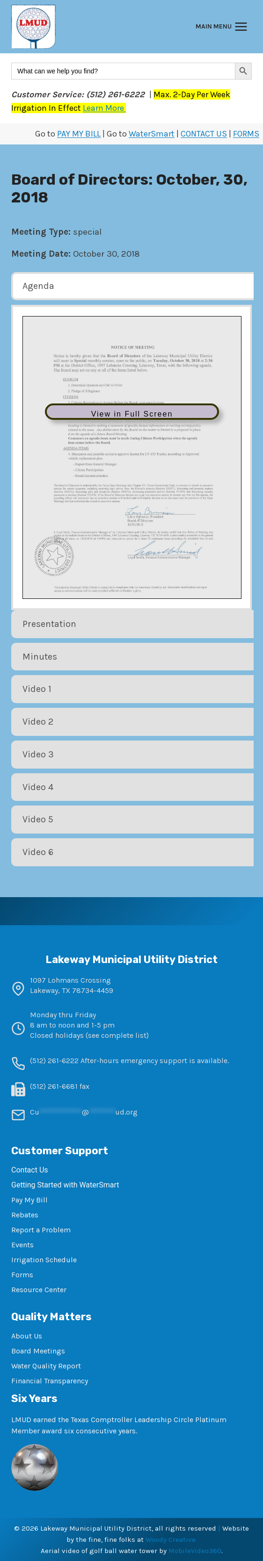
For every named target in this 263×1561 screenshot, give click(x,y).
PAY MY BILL (79, 134)
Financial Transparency (49, 1380)
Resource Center (38, 1289)
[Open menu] (221, 26)
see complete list (117, 1035)
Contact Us (29, 1169)
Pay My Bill (29, 1199)
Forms (22, 1274)
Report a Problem (41, 1229)
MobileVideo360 (194, 1551)
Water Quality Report (46, 1365)
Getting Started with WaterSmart (65, 1184)
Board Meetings (38, 1350)
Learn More (104, 108)
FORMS (246, 134)
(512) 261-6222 (54, 1060)
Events (22, 1244)
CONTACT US (204, 134)
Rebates (24, 1214)
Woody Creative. (171, 1539)
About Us (26, 1335)
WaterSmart (152, 134)
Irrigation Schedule (44, 1259)
